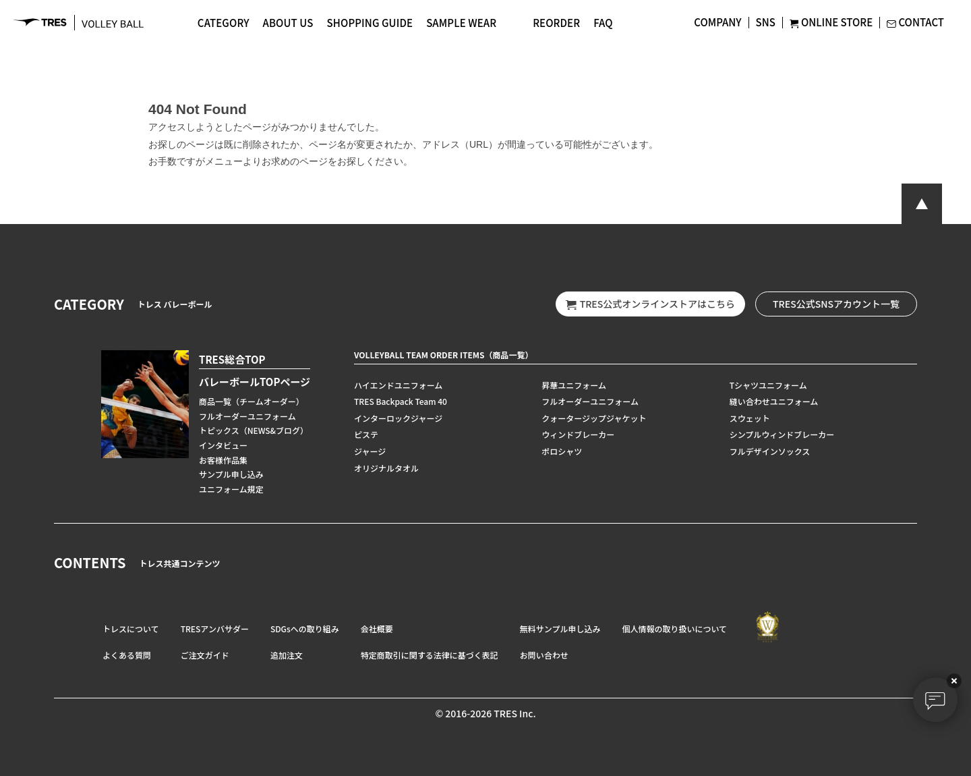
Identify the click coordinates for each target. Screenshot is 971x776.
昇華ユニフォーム (573, 385)
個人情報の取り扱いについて (674, 628)
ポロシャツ (561, 451)
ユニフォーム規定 (231, 489)
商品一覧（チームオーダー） (251, 401)
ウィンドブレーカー (577, 434)
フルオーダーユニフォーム (247, 416)
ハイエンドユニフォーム (398, 385)
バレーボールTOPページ (254, 382)
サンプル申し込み (231, 474)
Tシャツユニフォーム (768, 385)
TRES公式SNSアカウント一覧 (836, 303)
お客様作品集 (223, 460)
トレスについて (130, 628)
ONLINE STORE (831, 22)
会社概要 (377, 628)
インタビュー (223, 445)
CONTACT (915, 22)
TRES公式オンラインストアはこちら (650, 304)
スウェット (750, 418)
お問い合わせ (544, 655)
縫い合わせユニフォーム (774, 401)
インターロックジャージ (398, 418)
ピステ (366, 434)
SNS (765, 22)
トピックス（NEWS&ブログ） (253, 430)
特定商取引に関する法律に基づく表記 (429, 655)
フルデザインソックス (770, 451)
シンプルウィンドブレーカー (782, 434)
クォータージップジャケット (593, 418)
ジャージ (370, 451)
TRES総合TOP (232, 359)
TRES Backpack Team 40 (400, 401)
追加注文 (286, 655)
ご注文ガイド (205, 655)
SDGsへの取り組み (304, 628)
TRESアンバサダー (215, 628)
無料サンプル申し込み (560, 628)
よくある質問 (126, 655)
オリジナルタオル (386, 468)
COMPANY (717, 22)
